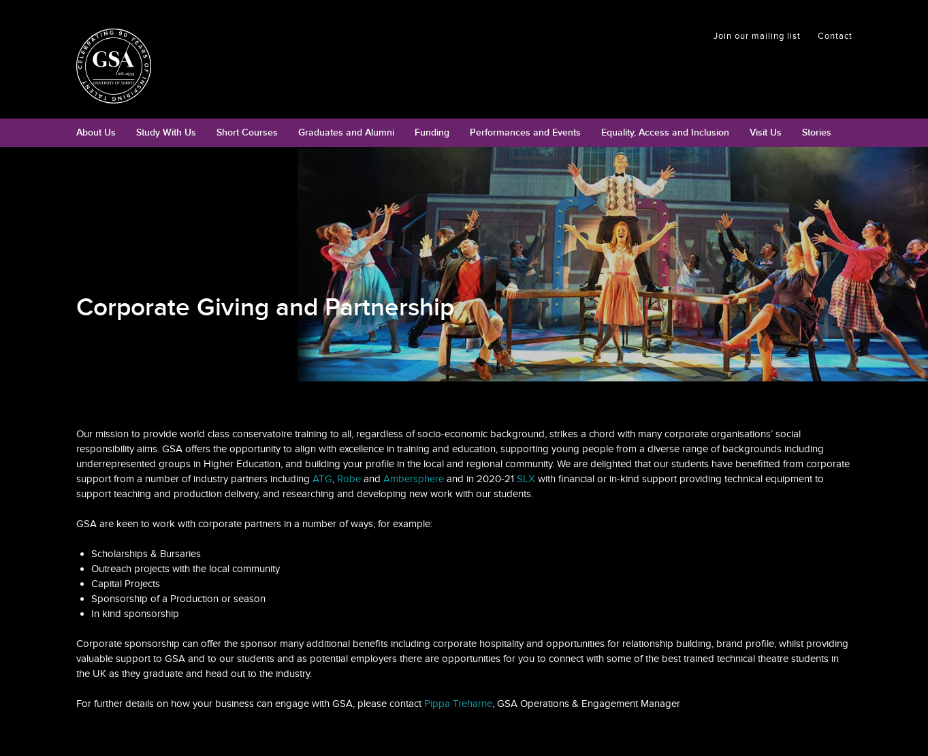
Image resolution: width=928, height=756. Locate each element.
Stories (816, 132)
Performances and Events (525, 132)
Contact (835, 36)
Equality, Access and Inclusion (665, 132)
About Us (96, 132)
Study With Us (166, 132)
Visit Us (766, 132)
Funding (432, 132)
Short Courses (247, 132)
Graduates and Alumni (346, 132)
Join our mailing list (757, 36)
